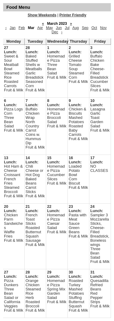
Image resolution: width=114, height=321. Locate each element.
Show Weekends (42, 15)
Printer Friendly (72, 15)
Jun (59, 28)
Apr (40, 28)
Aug (75, 28)
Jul (67, 28)
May (49, 28)
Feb (22, 28)
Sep (85, 28)
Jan (13, 28)
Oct (94, 28)
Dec (55, 32)
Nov (103, 28)
